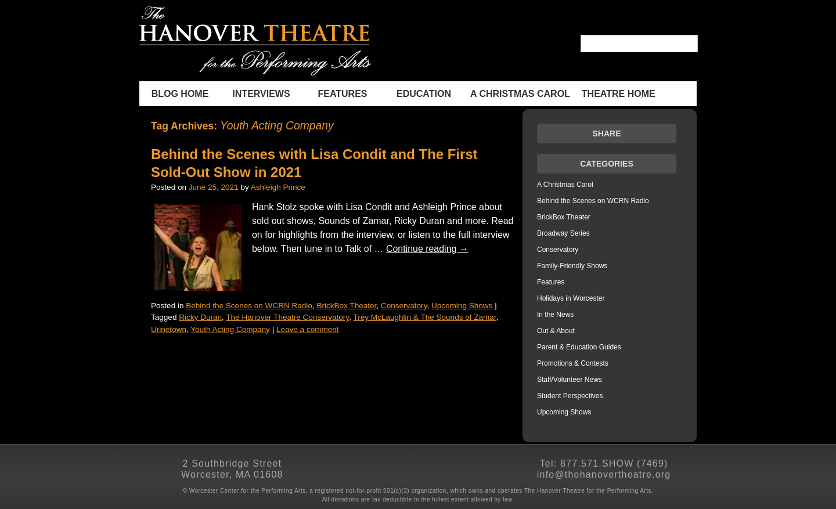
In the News (555, 315)
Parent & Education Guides (579, 347)
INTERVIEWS (261, 94)
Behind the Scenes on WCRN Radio (249, 305)
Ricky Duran (200, 317)
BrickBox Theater (346, 305)
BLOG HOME (180, 94)
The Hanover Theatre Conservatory (287, 317)
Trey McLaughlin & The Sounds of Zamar (424, 317)
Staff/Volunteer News (569, 380)
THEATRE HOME (618, 94)
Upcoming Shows (461, 305)
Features (342, 94)
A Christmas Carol (520, 94)
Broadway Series (563, 233)
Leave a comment (307, 329)
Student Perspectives (570, 396)
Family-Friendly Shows (572, 266)
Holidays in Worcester (570, 298)
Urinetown (168, 329)
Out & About (556, 331)
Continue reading (427, 249)
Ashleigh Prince (278, 187)
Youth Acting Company (230, 329)
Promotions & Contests (572, 363)
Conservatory (404, 305)
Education (424, 94)
